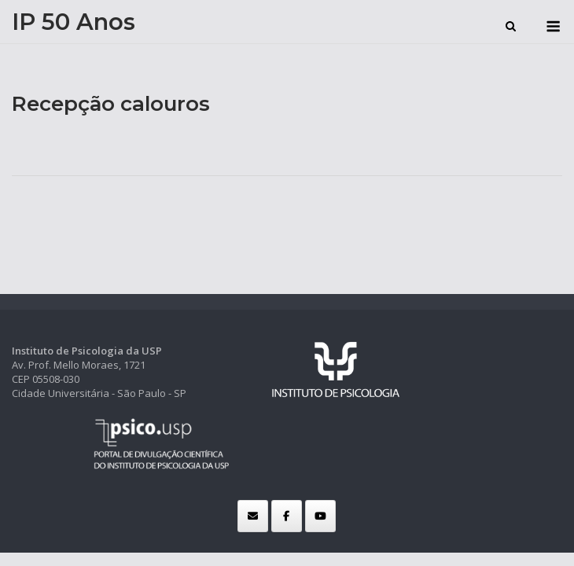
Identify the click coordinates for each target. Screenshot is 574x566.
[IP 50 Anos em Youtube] (320, 516)
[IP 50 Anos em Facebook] (286, 516)
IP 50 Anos (73, 21)
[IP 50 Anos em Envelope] (252, 516)
